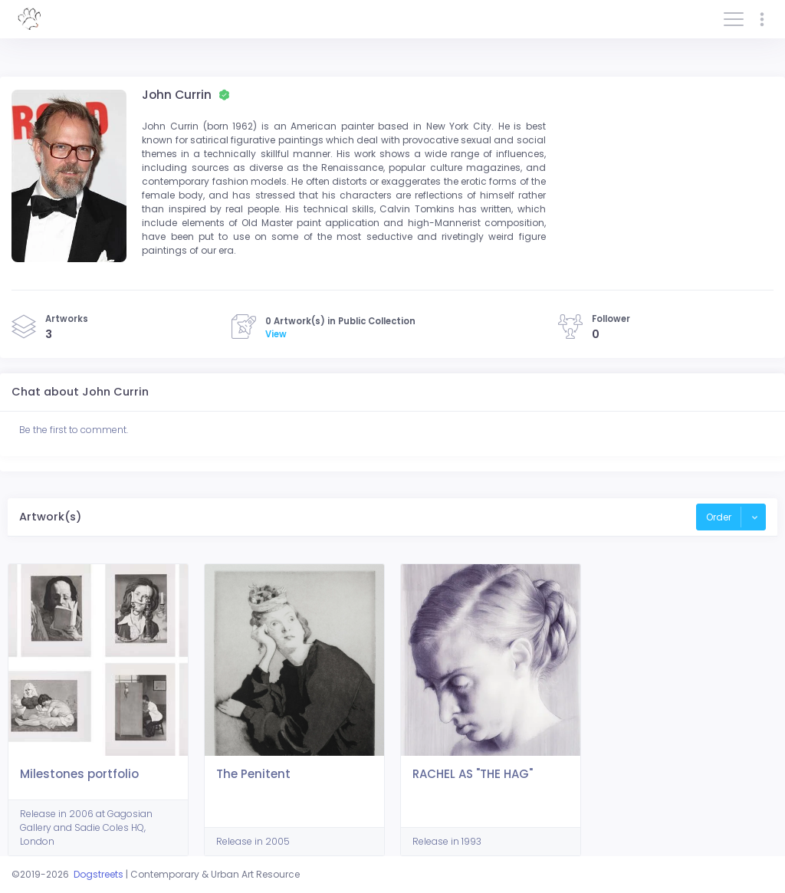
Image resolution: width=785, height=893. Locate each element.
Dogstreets (98, 874)
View (276, 334)
